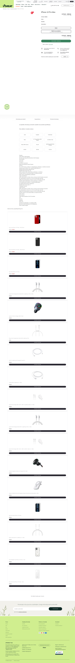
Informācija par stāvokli (20, 119)
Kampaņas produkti (13, 8)
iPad (26, 4)
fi (55, 5)
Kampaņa (18, 6)
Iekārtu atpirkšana (28, 6)
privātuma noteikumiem (23, 612)
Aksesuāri (44, 4)
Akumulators (43, 24)
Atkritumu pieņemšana (42, 628)
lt (56, 5)
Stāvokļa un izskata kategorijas (35, 1)
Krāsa (42, 19)
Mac (29, 4)
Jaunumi (59, 1)
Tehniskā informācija (54, 119)
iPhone (22, 4)
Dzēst (56, 28)
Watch (32, 4)
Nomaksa (45, 1)
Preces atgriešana (42, 623)
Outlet (22, 6)
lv (51, 5)
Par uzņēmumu (41, 1)
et (54, 5)
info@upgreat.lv (28, 651)
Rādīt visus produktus (56, 31)
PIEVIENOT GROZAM (56, 41)
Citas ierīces (37, 4)
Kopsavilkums (37, 119)
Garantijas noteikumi (42, 627)
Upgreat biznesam (50, 1)
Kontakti (55, 1)
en (52, 5)
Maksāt (71, 1)
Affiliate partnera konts (26, 628)
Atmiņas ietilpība (44, 16)
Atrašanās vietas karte (44, 645)
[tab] (20, 120)
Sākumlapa (18, 4)
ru (58, 5)
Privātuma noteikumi (58, 625)
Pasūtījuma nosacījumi (42, 625)
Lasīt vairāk (51, 44)
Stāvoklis (43, 21)
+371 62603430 (28, 1)
